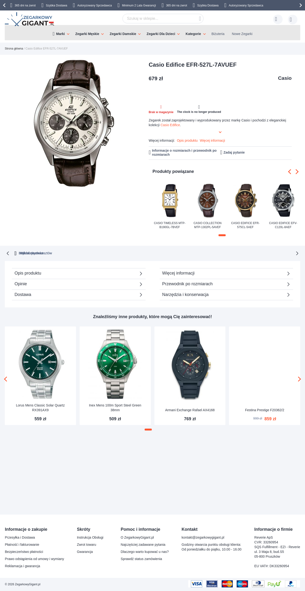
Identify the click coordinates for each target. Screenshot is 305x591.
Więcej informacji (212, 140)
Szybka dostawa (200, 253)
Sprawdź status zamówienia (141, 559)
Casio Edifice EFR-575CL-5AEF (245, 225)
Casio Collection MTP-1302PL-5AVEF (207, 225)
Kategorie (193, 34)
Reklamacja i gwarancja (22, 566)
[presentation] (5, 5)
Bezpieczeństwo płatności (24, 552)
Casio (285, 78)
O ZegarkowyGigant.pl (137, 537)
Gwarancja (85, 552)
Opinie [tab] (21, 283)
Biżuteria (218, 34)
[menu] (152, 32)
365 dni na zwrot (25, 5)
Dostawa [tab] (23, 294)
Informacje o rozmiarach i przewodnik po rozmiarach (184, 152)
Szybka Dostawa (56, 5)
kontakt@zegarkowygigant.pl (203, 537)
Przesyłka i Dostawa (20, 537)
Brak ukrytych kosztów (154, 253)
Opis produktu (187, 140)
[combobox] (162, 18)
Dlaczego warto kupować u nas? (145, 552)
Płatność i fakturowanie (22, 544)
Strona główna (14, 48)
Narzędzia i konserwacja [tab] (185, 294)
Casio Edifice (170, 125)
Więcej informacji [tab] (178, 272)
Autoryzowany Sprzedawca (94, 5)
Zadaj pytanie (234, 152)
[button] (222, 235)
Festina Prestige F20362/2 (264, 409)
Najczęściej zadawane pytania (143, 544)
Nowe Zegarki (242, 34)
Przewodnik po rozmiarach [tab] (187, 283)
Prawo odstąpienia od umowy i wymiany (34, 559)
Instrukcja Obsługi (90, 537)
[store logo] (30, 19)
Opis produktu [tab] (28, 272)
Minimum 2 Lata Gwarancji (139, 5)
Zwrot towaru (86, 544)
